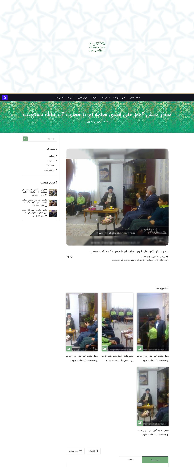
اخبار (124, 97)
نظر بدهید (155, 460)
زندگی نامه (105, 97)
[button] (5, 97)
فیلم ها (51, 161)
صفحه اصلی (135, 97)
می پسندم (75, 451)
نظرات (130, 460)
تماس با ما (59, 97)
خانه (106, 121)
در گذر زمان (49, 170)
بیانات (116, 97)
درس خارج (82, 97)
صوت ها (50, 165)
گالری (99, 121)
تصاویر (90, 121)
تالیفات (94, 97)
